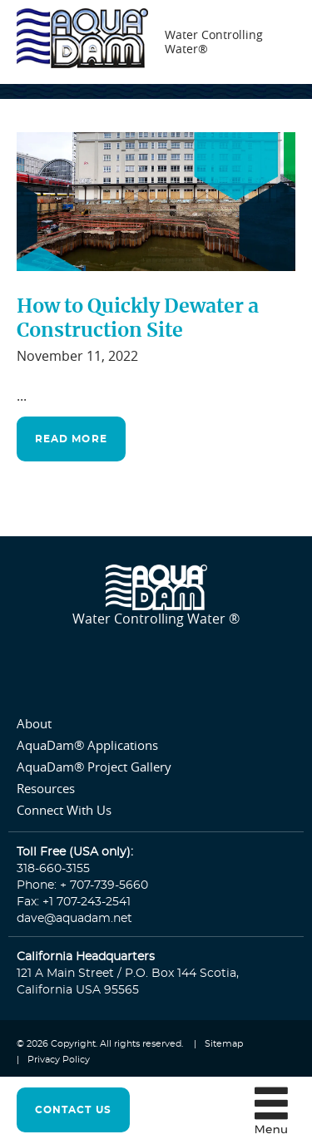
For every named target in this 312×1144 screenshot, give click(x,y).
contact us (73, 1110)
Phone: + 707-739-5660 (82, 885)
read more (71, 439)
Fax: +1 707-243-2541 (74, 902)
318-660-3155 (53, 869)
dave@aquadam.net (74, 919)
